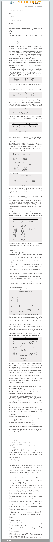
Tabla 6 (40, 172)
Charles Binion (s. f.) (15, 118)
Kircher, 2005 (17, 65)
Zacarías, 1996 (34, 422)
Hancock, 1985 (24, 504)
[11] (12, 120)
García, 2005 (27, 397)
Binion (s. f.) (18, 326)
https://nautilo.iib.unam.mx (38, 147)
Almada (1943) (37, 392)
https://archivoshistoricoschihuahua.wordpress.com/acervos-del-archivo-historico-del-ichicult (20, 442)
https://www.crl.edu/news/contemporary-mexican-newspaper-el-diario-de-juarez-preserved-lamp (20, 438)
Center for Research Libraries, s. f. (22, 505)
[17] (10, 193)
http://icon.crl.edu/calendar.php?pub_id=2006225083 (36, 456)
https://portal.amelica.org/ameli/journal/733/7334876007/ (16, 20)
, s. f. (12, 147)
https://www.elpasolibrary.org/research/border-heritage (26, 460)
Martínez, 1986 (22, 414)
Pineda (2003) (17, 531)
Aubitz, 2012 (26, 509)
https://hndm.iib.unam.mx (13, 262)
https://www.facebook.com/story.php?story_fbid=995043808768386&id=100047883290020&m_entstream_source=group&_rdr (26, 466)
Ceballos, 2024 (36, 532)
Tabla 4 (13, 116)
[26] (38, 418)
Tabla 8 (21, 269)
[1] (17, 43)
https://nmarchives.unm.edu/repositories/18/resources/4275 (28, 445)
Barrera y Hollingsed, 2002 (24, 118)
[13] (17, 140)
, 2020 (34, 368)
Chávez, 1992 (33, 493)
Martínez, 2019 (34, 118)
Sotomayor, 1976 (20, 401)
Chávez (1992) (40, 190)
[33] (36, 433)
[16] (11, 149)
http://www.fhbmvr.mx (37, 245)
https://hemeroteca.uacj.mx (38, 258)
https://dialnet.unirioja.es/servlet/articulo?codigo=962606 (22, 471)
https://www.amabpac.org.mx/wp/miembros (18, 444)
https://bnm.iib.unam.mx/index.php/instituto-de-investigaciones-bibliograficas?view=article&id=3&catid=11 (27, 469)
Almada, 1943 (20, 144)
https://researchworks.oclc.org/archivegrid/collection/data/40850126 (17, 449)
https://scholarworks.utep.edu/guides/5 (23, 451)
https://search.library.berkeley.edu (21, 136)
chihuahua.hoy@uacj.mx (11, 16)
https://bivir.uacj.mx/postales (36, 372)
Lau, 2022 (26, 90)
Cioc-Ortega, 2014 (29, 392)
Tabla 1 (40, 75)
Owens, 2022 (20, 522)
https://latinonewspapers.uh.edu (18, 266)
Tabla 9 (37, 326)
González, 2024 (37, 243)
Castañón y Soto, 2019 (21, 367)
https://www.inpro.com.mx (14, 261)
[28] (15, 419)
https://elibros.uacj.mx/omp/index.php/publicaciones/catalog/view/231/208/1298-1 (19, 481)
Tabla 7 (38, 204)
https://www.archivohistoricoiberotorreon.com (15, 440)
